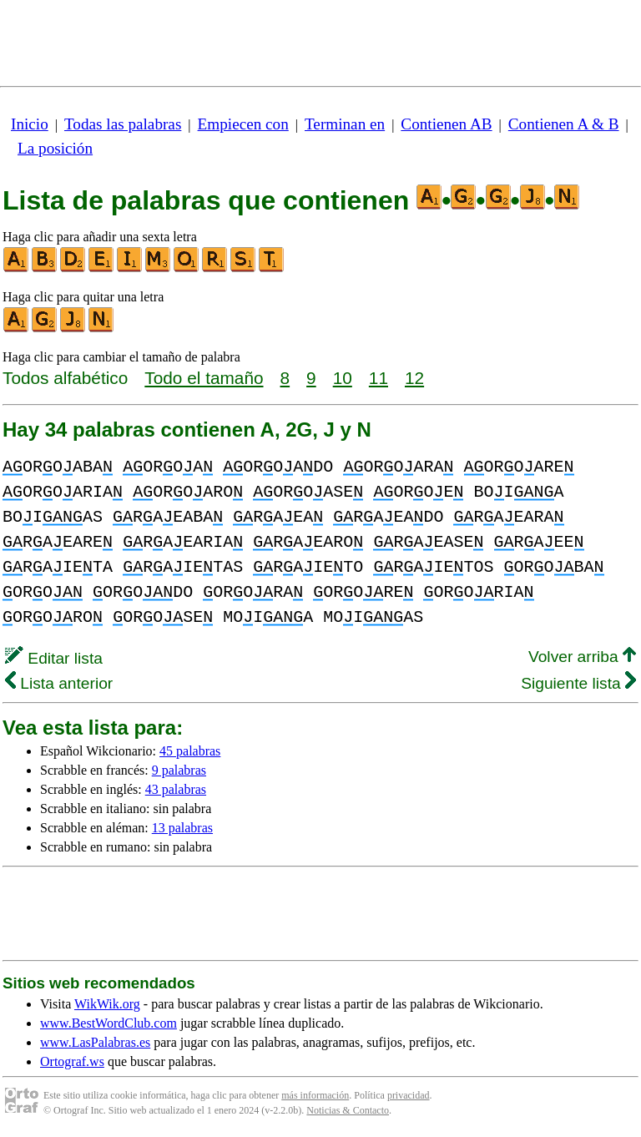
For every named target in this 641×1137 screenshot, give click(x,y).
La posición (55, 148)
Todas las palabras (122, 124)
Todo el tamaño (203, 377)
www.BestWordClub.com (108, 1023)
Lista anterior (59, 683)
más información (315, 1095)
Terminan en (345, 124)
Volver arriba (582, 656)
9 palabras (179, 770)
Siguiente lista (578, 683)
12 (414, 377)
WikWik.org (107, 1004)
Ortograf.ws (72, 1061)
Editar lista (54, 658)
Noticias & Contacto (347, 1110)
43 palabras (175, 789)
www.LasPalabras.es (95, 1042)
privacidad (408, 1095)
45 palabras (189, 751)
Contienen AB (446, 124)
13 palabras (182, 828)
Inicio (29, 124)
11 (378, 377)
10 (342, 377)
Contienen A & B (563, 124)
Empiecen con (243, 124)
